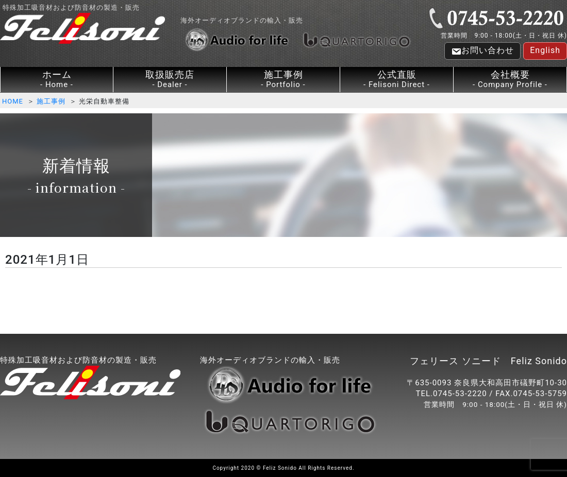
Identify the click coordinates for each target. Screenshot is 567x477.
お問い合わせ (482, 51)
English (545, 50)
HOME (12, 101)
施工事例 (283, 80)
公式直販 (396, 80)
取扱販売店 (169, 80)
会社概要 (510, 80)
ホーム (57, 80)
